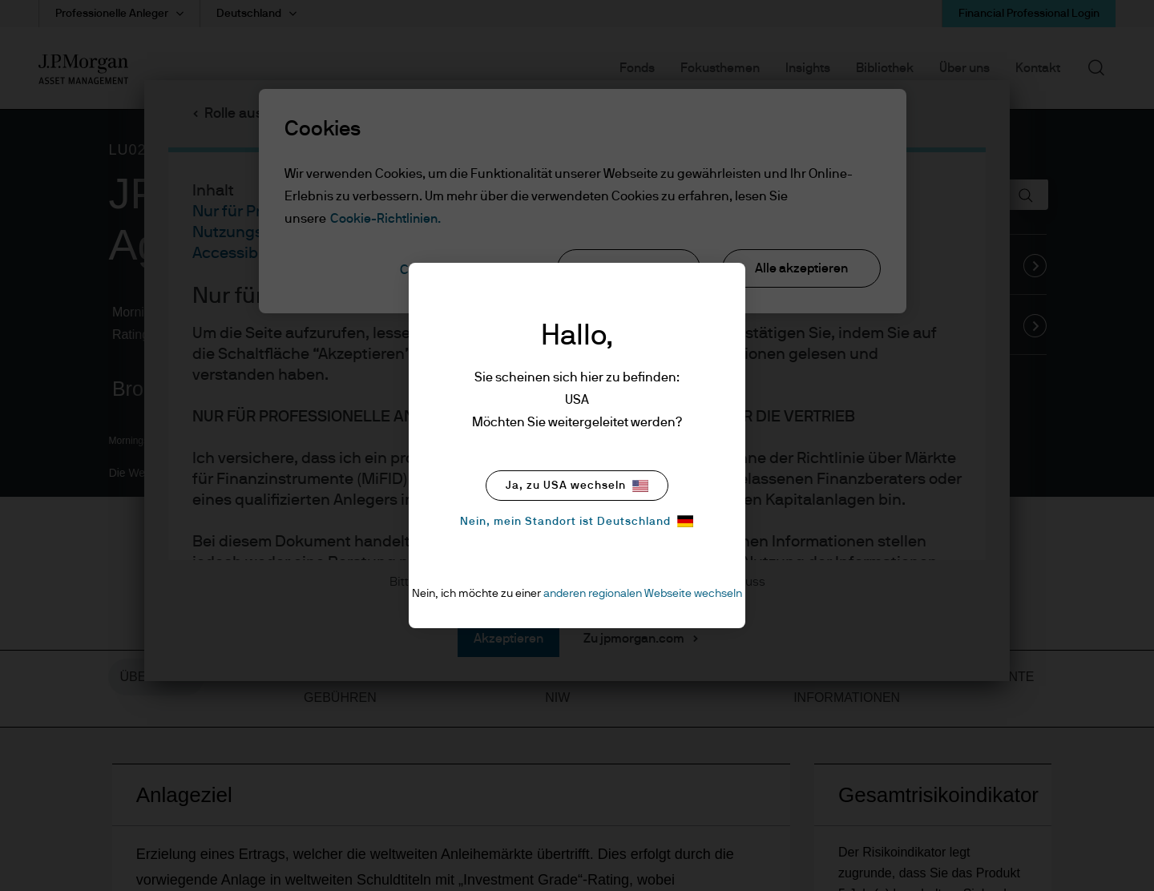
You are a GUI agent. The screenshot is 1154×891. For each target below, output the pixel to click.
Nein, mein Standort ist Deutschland (576, 521)
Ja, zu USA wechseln (577, 486)
